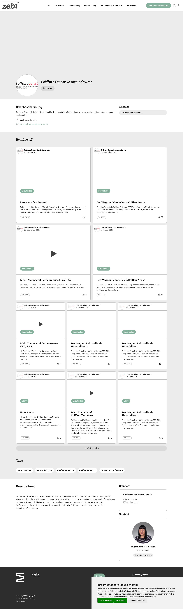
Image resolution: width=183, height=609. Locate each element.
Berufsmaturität (25, 470)
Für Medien (131, 5)
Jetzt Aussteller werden (158, 5)
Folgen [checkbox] (48, 88)
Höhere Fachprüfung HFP (112, 470)
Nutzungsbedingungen (25, 595)
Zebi (48, 5)
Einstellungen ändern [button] (137, 600)
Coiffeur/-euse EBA (65, 470)
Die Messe (59, 5)
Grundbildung (74, 5)
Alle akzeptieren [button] (105, 600)
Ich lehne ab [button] (120, 600)
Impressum (21, 601)
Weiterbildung (90, 5)
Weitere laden (91, 448)
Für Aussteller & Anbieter (111, 5)
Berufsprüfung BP (44, 470)
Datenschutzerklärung (25, 598)
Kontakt (99, 576)
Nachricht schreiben (132, 112)
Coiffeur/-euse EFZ (87, 470)
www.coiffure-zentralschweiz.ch (32, 124)
